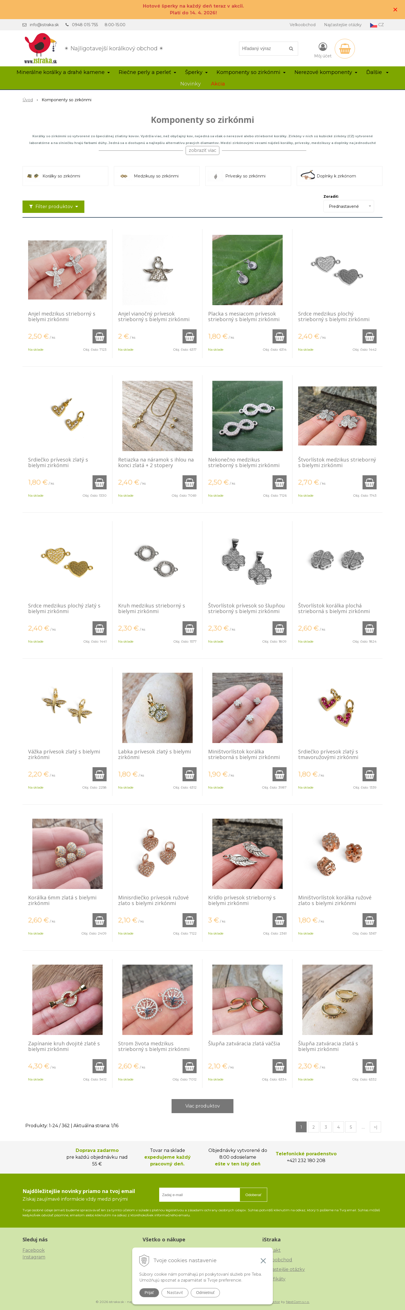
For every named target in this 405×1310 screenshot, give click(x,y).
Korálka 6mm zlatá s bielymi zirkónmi (62, 900)
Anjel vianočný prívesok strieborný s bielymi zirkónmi (154, 316)
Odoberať (254, 1195)
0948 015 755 (85, 24)
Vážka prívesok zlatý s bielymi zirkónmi (64, 754)
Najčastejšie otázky (343, 24)
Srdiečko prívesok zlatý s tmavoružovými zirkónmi (328, 754)
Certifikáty (273, 1279)
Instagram (33, 1257)
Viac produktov (202, 1106)
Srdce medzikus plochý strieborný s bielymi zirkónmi (334, 316)
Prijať (149, 1292)
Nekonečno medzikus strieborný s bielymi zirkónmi (244, 462)
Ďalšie (377, 72)
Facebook (33, 1250)
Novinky (190, 84)
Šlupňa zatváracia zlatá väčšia (244, 1043)
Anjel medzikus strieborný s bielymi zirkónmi (61, 316)
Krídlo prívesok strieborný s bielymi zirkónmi (242, 900)
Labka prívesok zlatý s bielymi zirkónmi (154, 754)
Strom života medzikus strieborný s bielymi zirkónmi (154, 1046)
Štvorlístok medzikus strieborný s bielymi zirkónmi (337, 462)
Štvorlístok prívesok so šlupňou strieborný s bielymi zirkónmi (246, 608)
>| (375, 1127)
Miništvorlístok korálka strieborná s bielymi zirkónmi (244, 754)
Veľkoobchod (303, 24)
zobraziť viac (202, 150)
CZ (377, 25)
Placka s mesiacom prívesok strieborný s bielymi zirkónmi (244, 316)
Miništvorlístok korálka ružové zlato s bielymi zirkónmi (335, 900)
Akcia (218, 84)
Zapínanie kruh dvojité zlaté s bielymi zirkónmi (64, 1046)
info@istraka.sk (44, 24)
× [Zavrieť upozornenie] (395, 9)
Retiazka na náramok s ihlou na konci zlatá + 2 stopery (156, 462)
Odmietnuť (205, 1292)
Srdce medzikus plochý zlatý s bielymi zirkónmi (64, 608)
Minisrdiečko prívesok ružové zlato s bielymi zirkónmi (153, 900)
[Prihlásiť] (323, 49)
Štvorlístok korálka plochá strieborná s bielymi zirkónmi (334, 608)
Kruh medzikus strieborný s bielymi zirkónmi (151, 608)
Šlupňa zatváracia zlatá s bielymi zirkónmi (328, 1046)
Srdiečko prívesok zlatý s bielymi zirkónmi (58, 462)
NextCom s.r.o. (298, 1302)
